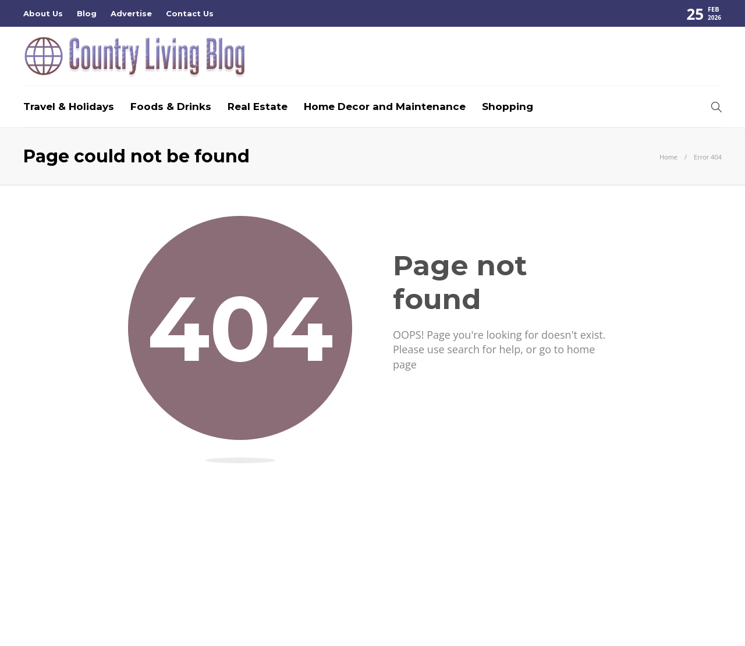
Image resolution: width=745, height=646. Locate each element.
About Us (43, 13)
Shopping (507, 106)
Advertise (131, 13)
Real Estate (258, 106)
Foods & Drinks (170, 106)
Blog (87, 13)
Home (668, 156)
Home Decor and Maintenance (385, 106)
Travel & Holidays (68, 106)
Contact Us (190, 13)
